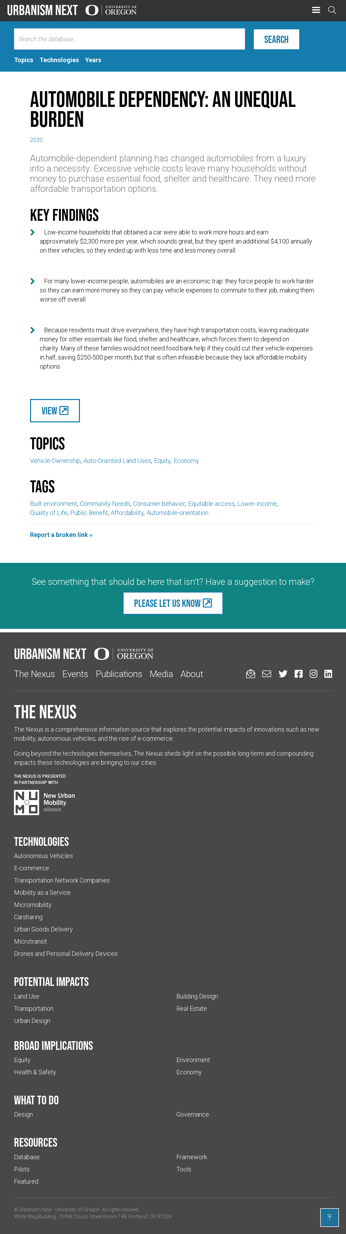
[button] (316, 10)
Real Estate (191, 1008)
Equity (162, 460)
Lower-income (257, 503)
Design (23, 1114)
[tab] (23, 60)
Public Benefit (89, 512)
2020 (36, 140)
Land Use (26, 996)
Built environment (53, 503)
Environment (193, 1060)
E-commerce (31, 868)
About (192, 674)
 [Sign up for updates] (250, 673)
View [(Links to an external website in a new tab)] (49, 410)
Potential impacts (51, 981)
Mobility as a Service (42, 892)
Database (27, 1157)
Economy (186, 460)
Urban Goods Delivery (43, 929)
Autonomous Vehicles (43, 855)
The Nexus (34, 674)
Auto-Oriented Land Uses (117, 460)
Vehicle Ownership (55, 460)
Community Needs (105, 503)
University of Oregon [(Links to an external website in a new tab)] (77, 1209)
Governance (192, 1114)
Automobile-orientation (177, 512)
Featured (26, 1181)
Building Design (197, 996)
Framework (191, 1157)
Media (161, 674)
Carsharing (28, 917)
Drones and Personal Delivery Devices (66, 953)
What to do (36, 1100)
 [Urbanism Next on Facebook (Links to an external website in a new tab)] (298, 673)
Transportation (33, 1008)
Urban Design (32, 1020)
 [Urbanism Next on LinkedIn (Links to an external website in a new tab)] (328, 673)
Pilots (22, 1169)
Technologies (41, 841)
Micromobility (33, 904)
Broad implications (53, 1045)
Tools (183, 1169)
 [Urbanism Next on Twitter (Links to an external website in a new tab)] (283, 673)
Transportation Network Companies (62, 880)
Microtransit (30, 941)
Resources (35, 1142)
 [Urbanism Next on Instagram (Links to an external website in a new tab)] (313, 673)
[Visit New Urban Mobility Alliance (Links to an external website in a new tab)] (44, 802)
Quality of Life (48, 512)
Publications (119, 674)
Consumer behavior (159, 503)
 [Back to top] (329, 1217)
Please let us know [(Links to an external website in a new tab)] (167, 603)
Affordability (127, 512)
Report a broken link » (61, 534)
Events (75, 674)
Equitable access (211, 503)
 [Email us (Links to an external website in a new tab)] (266, 673)
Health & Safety (35, 1072)
